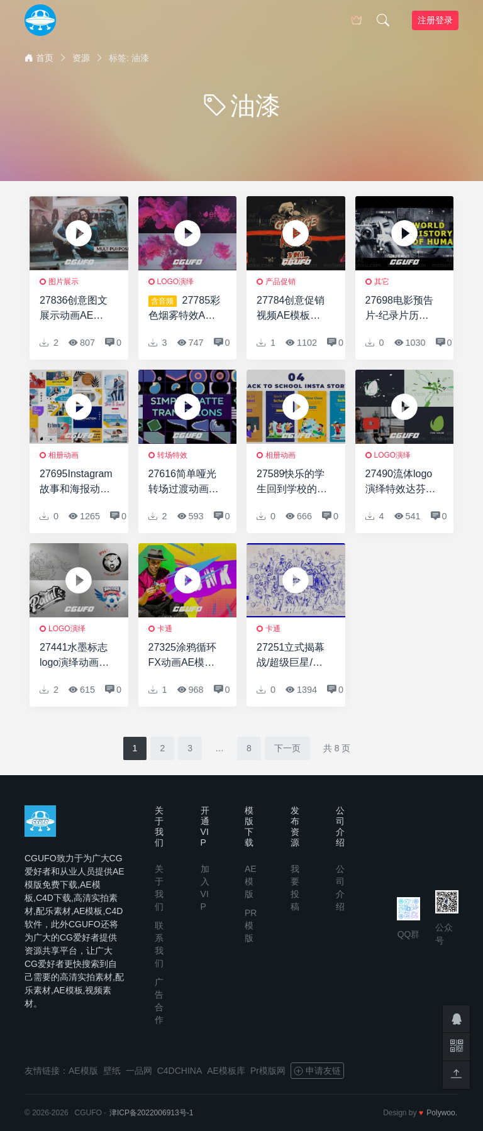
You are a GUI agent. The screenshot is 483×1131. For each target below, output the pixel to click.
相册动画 (63, 455)
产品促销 (280, 281)
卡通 (164, 628)
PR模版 (251, 925)
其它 (381, 281)
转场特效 (172, 455)
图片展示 (63, 281)
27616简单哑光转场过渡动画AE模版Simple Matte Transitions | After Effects (182, 482)
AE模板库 (226, 1071)
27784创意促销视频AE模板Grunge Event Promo (291, 309)
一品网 (139, 1071)
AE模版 (251, 881)
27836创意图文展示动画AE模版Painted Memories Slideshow (74, 309)
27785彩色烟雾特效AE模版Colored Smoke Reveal (184, 309)
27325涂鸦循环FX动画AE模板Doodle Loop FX (184, 656)
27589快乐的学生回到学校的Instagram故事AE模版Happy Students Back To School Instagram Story (292, 482)
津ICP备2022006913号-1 (151, 1112)
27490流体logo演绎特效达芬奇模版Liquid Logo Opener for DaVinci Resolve (401, 482)
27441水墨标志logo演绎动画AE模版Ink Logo (76, 656)
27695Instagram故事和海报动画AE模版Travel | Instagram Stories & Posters (76, 482)
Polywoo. (441, 1112)
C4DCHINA (180, 1071)
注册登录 (435, 20)
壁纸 (112, 1071)
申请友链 (317, 1071)
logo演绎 (175, 281)
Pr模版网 (268, 1071)
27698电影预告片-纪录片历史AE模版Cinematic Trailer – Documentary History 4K (399, 309)
